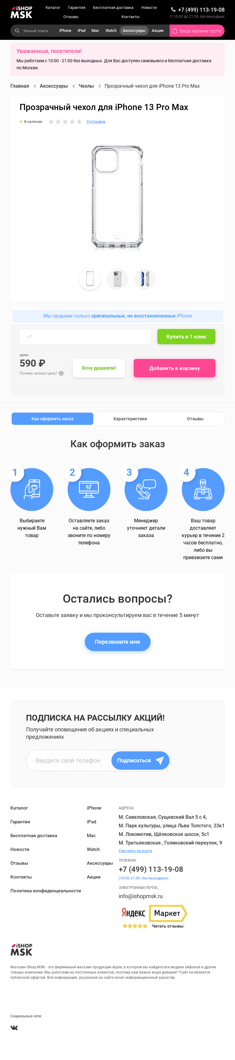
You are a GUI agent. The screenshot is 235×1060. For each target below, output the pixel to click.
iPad (81, 30)
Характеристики (130, 418)
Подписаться (140, 760)
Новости (149, 7)
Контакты (130, 16)
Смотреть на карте (135, 851)
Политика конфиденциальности (45, 891)
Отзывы (70, 16)
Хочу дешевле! (99, 368)
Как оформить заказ (52, 418)
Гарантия (76, 7)
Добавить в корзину (174, 368)
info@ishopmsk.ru (141, 896)
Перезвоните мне (117, 642)
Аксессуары (134, 30)
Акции (157, 30)
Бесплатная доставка (113, 7)
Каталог (53, 7)
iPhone (65, 30)
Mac (95, 30)
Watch (111, 30)
